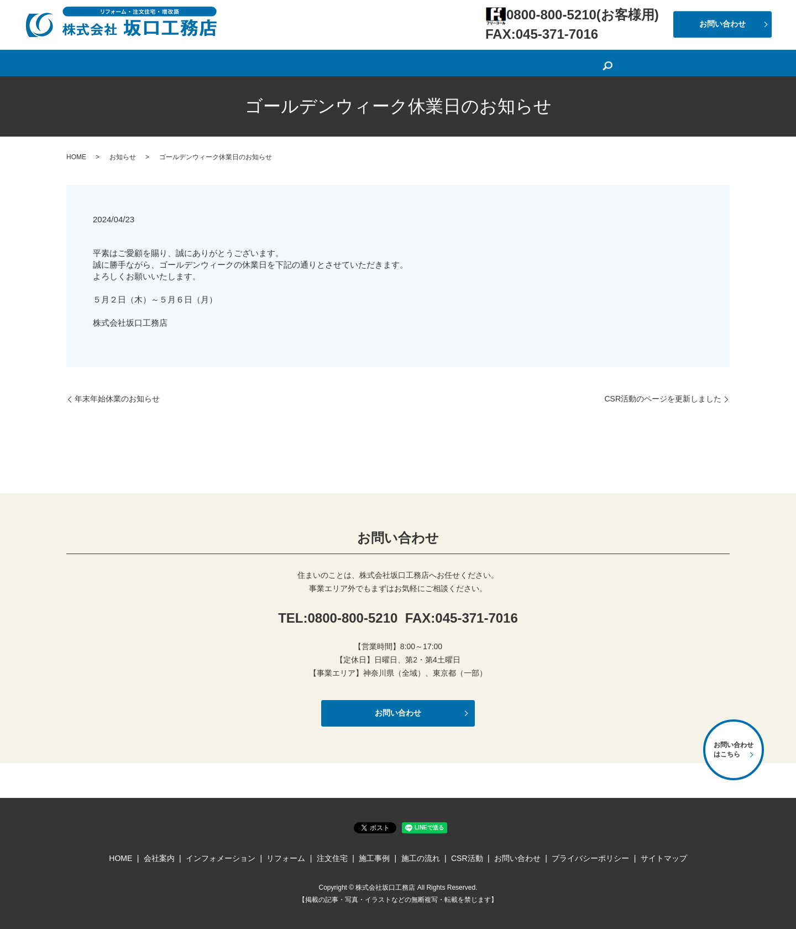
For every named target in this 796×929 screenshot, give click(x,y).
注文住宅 (428, 61)
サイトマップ (664, 858)
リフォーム (377, 61)
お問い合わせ (722, 23)
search (612, 62)
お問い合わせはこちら (733, 749)
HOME (195, 61)
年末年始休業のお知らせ (117, 398)
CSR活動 (579, 61)
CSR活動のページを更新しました (662, 398)
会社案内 (239, 61)
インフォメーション (306, 61)
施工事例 (475, 61)
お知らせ (122, 157)
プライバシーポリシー (590, 858)
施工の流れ (527, 61)
